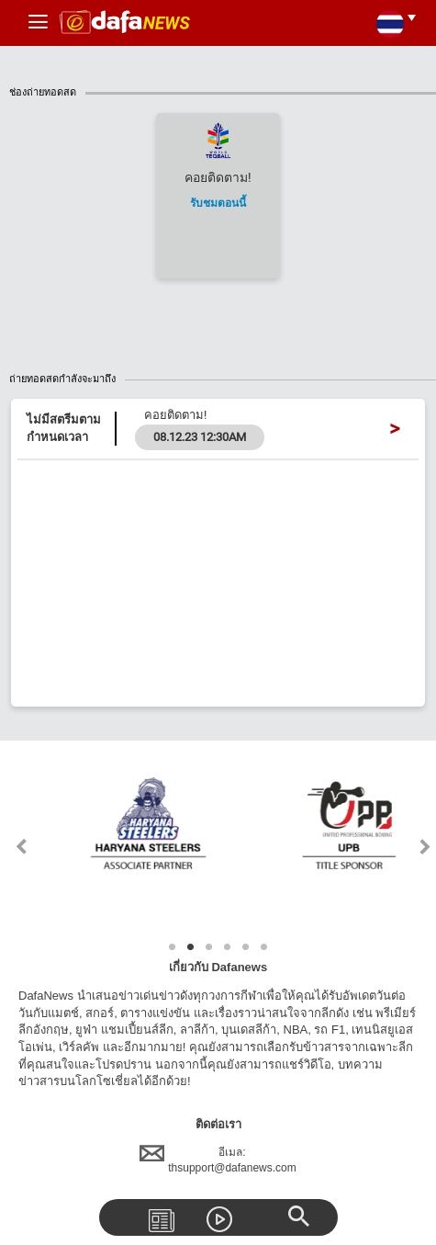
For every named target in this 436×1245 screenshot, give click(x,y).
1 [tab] (172, 947)
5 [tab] (246, 947)
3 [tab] (209, 947)
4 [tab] (227, 947)
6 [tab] (264, 947)
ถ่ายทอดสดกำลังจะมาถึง (222, 379)
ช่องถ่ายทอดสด (222, 92)
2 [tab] (191, 947)
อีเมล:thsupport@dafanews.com (218, 1160)
